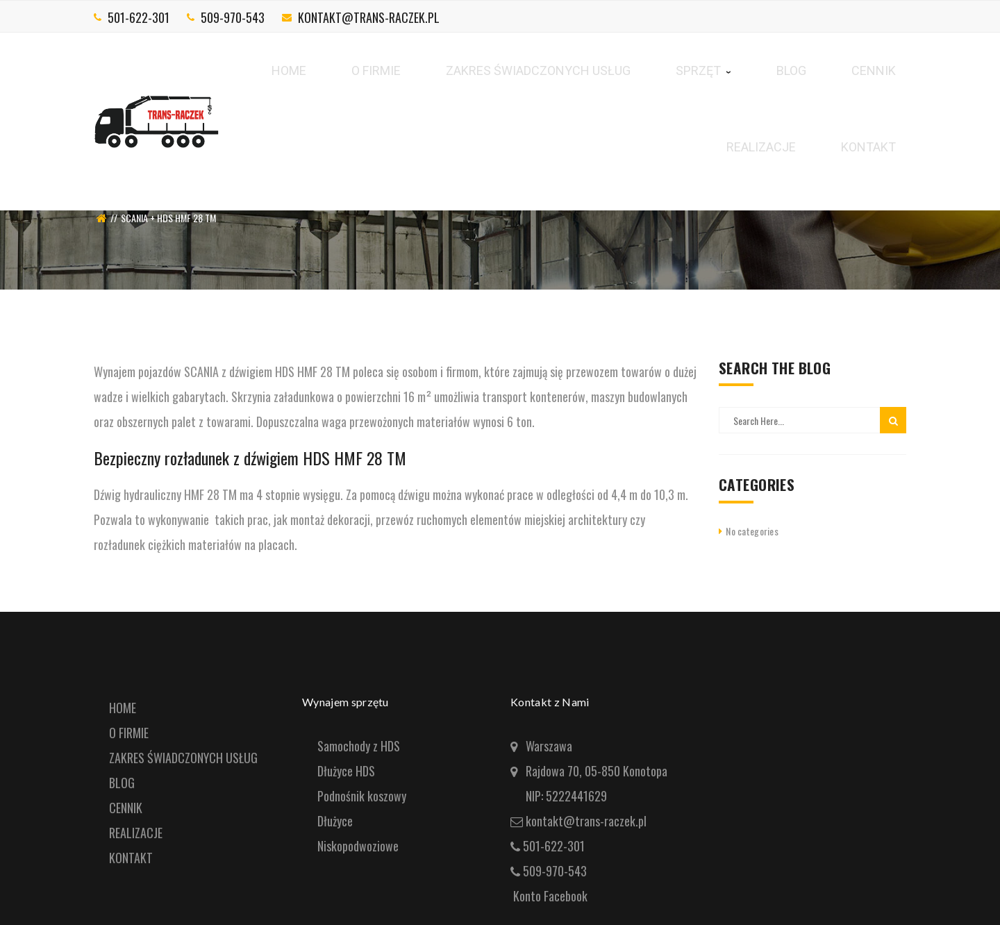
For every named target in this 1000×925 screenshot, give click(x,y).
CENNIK (125, 808)
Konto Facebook (550, 896)
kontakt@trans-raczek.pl (369, 17)
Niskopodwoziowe (358, 846)
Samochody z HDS (358, 746)
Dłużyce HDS (346, 771)
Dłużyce (335, 821)
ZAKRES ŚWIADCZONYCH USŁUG (183, 758)
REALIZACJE (135, 833)
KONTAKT (131, 858)
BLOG (122, 783)
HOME (122, 708)
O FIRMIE (129, 733)
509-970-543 (233, 17)
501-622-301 (138, 17)
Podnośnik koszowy (361, 796)
